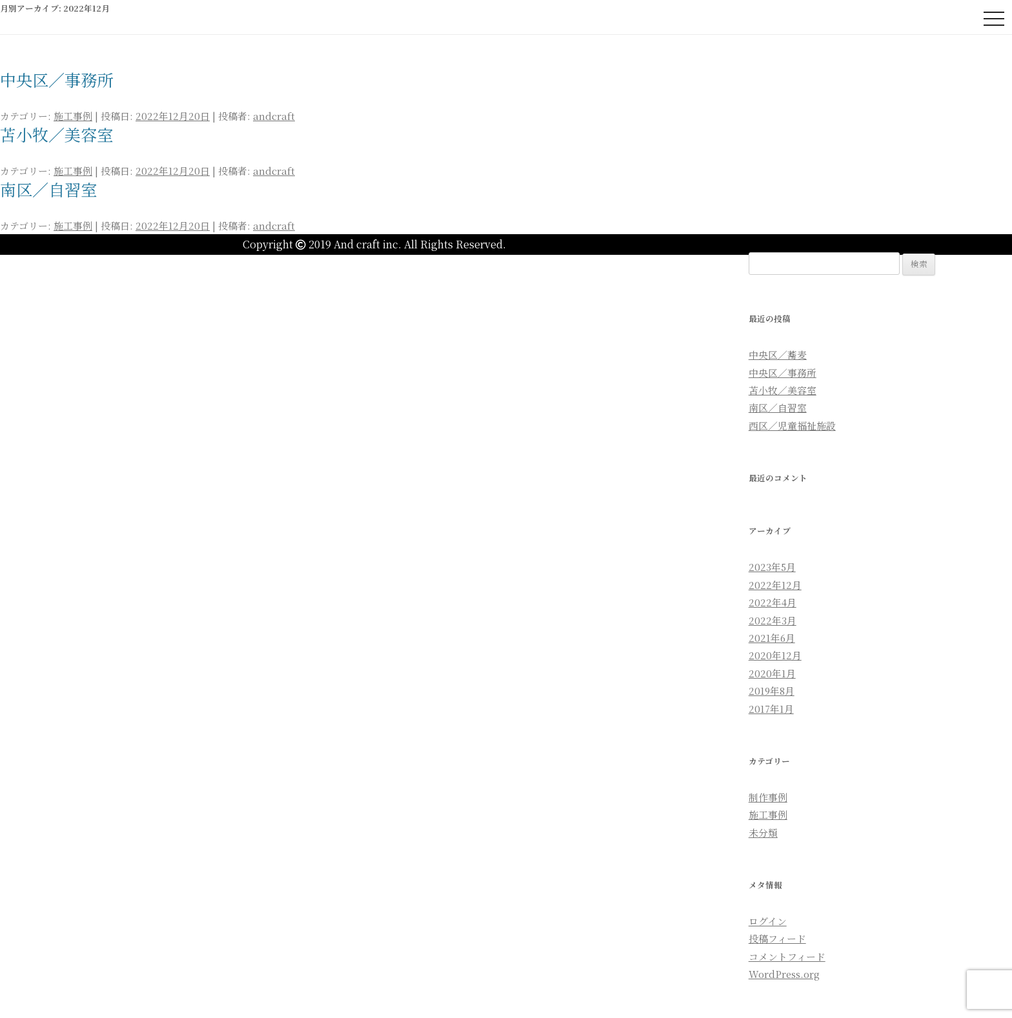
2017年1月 (771, 708)
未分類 (763, 832)
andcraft (274, 116)
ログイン (768, 921)
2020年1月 (772, 673)
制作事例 (768, 797)
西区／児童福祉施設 (792, 425)
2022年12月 (775, 585)
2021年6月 (772, 637)
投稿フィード (777, 938)
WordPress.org (784, 974)
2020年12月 (775, 655)
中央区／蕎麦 (778, 354)
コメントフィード (787, 956)
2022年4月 (772, 602)
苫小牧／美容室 (56, 134)
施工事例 (73, 116)
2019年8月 (771, 690)
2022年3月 (772, 620)
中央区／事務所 (56, 79)
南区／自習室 (48, 189)
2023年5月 (772, 567)
